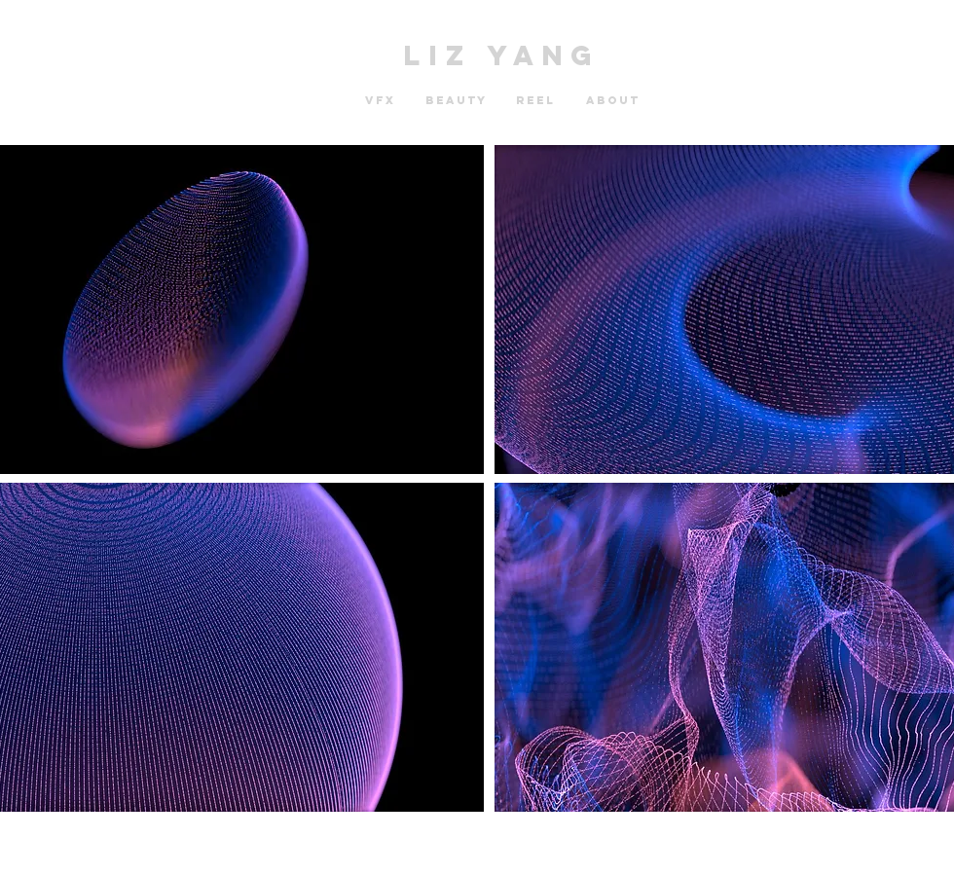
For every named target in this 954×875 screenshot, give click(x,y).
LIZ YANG (502, 55)
